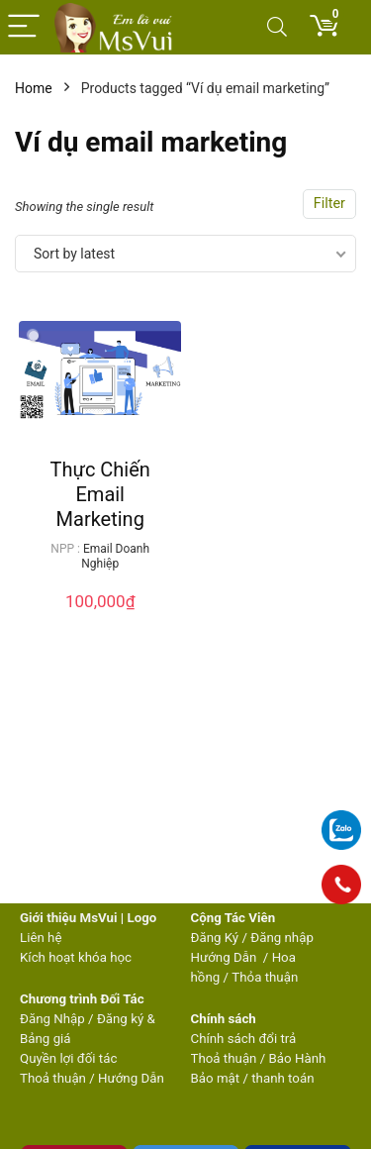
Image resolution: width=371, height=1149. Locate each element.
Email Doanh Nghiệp (115, 556)
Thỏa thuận (263, 977)
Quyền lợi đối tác (68, 1058)
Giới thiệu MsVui (68, 917)
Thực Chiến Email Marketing (100, 494)
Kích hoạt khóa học (76, 957)
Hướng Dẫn (225, 957)
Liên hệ (40, 937)
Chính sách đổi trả (244, 1038)
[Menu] (23, 27)
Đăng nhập (282, 937)
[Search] (277, 27)
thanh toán (282, 1078)
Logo (141, 917)
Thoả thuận (53, 1078)
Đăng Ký (216, 937)
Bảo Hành (297, 1058)
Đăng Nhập (52, 1018)
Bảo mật (215, 1078)
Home (33, 88)
